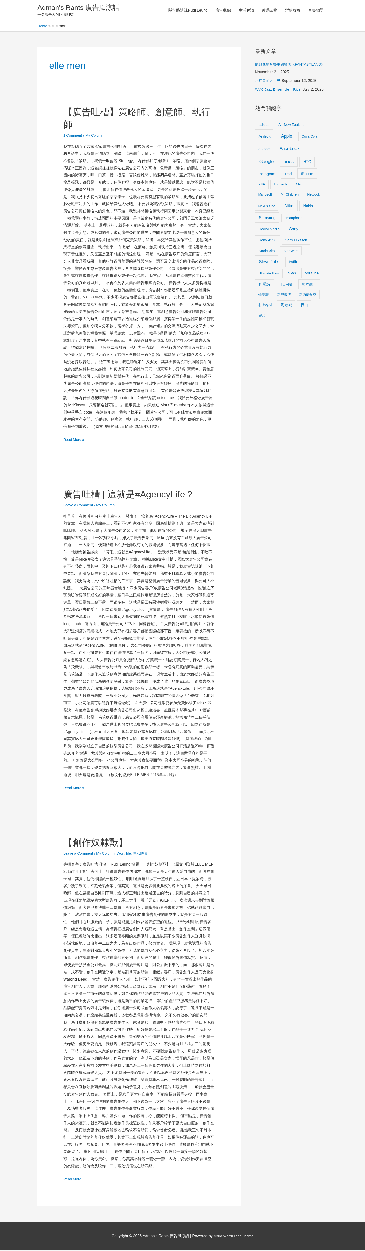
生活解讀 (246, 11)
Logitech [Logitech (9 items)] (280, 185)
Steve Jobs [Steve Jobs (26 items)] (269, 262)
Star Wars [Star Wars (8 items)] (291, 252)
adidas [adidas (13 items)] (264, 125)
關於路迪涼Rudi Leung (188, 11)
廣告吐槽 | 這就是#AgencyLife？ (132, 495)
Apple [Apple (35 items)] (286, 137)
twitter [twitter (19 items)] (294, 262)
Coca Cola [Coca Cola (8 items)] (309, 137)
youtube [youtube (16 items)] (312, 274)
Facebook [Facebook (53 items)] (289, 149)
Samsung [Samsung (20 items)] (267, 218)
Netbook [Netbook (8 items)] (313, 195)
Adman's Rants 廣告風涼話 (81, 8)
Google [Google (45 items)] (266, 162)
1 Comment (73, 136)
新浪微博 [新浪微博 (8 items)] (284, 295)
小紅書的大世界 (268, 82)
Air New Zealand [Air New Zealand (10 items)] (291, 125)
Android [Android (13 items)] (265, 137)
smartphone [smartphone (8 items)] (294, 219)
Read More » (74, 440)
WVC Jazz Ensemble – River (280, 90)
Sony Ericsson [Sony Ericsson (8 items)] (296, 241)
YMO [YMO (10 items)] (292, 274)
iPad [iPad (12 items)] (288, 175)
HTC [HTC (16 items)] (307, 163)
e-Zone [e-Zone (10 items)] (264, 150)
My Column (96, 136)
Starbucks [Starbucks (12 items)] (267, 252)
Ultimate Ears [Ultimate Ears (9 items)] (268, 274)
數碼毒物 (269, 11)
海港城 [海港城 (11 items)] (286, 306)
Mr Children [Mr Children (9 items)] (290, 195)
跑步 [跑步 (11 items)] (262, 316)
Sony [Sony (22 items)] (293, 230)
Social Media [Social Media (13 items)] (269, 230)
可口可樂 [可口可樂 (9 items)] (286, 285)
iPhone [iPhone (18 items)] (307, 174)
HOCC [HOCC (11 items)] (289, 163)
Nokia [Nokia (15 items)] (308, 207)
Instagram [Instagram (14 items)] (267, 175)
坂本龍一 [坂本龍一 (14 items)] (309, 285)
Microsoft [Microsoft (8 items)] (265, 195)
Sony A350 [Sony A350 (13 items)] (268, 241)
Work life (127, 854)
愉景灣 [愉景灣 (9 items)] (263, 295)
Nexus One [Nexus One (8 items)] (266, 207)
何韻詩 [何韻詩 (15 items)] (264, 285)
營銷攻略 (292, 11)
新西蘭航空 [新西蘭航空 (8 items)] (307, 295)
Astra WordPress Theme (233, 1237)
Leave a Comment (79, 506)
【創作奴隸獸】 (97, 843)
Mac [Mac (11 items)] (299, 185)
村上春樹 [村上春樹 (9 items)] (265, 306)
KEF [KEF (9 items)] (261, 185)
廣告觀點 (223, 11)
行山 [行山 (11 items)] (304, 306)
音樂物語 (316, 11)
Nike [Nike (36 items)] (289, 206)
